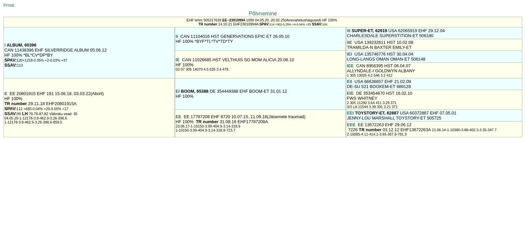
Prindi (8, 5)
